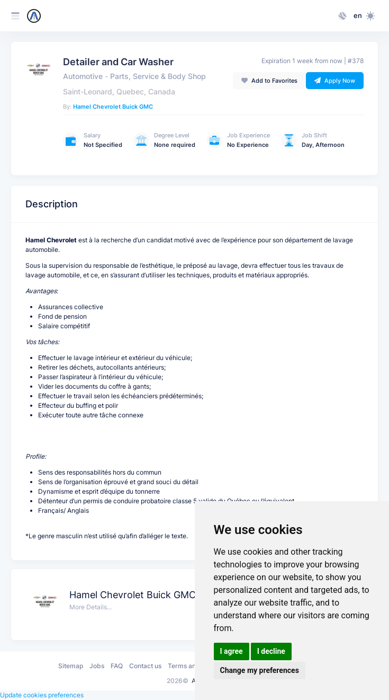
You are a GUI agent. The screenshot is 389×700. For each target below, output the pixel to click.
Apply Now (334, 80)
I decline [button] (271, 651)
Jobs (96, 666)
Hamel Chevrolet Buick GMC (113, 106)
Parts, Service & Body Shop (158, 76)
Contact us (145, 666)
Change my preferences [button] (259, 670)
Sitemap (70, 666)
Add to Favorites (269, 80)
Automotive (83, 76)
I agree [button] (231, 651)
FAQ (117, 666)
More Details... (90, 607)
